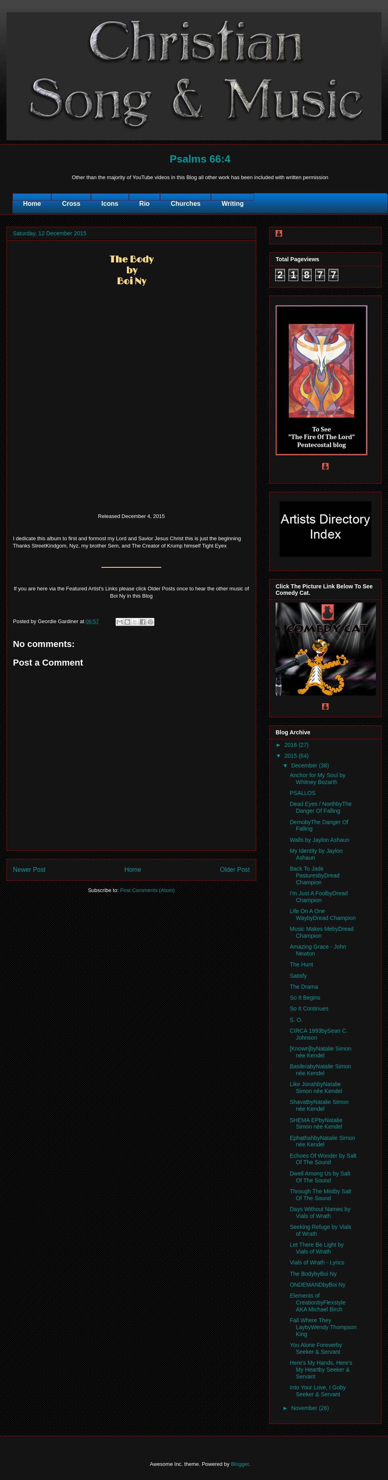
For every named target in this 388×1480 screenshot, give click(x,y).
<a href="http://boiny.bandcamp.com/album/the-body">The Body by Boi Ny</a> (131, 405)
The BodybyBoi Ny (313, 1274)
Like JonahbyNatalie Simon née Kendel (316, 1087)
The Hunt (301, 964)
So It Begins (305, 997)
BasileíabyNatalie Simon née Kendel (320, 1069)
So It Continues (309, 1008)
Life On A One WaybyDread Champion (323, 914)
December (304, 765)
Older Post (235, 869)
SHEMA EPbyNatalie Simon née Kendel (316, 1123)
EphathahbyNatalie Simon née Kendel (322, 1141)
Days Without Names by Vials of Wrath (320, 1212)
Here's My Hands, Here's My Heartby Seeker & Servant (321, 1369)
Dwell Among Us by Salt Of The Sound (320, 1177)
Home (132, 869)
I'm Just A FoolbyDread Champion (319, 896)
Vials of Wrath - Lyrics (317, 1262)
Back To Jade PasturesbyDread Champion (315, 875)
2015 (292, 756)
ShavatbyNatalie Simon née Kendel (319, 1105)
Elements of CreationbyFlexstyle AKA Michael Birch (318, 1302)
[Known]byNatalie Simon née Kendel (321, 1052)
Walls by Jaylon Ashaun (319, 840)
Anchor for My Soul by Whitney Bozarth (318, 778)
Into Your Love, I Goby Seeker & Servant (318, 1391)
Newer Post (29, 869)
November (304, 1408)
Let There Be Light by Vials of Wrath (317, 1248)
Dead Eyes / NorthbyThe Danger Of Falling (321, 807)
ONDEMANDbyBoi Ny (318, 1284)
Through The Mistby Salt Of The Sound (320, 1194)
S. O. (296, 1020)
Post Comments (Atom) (147, 890)
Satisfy (298, 976)
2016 (292, 745)
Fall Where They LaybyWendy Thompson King (323, 1327)
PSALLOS (303, 793)
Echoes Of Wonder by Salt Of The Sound (323, 1159)
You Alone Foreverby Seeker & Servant (316, 1348)
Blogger (240, 1464)
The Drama (304, 986)
